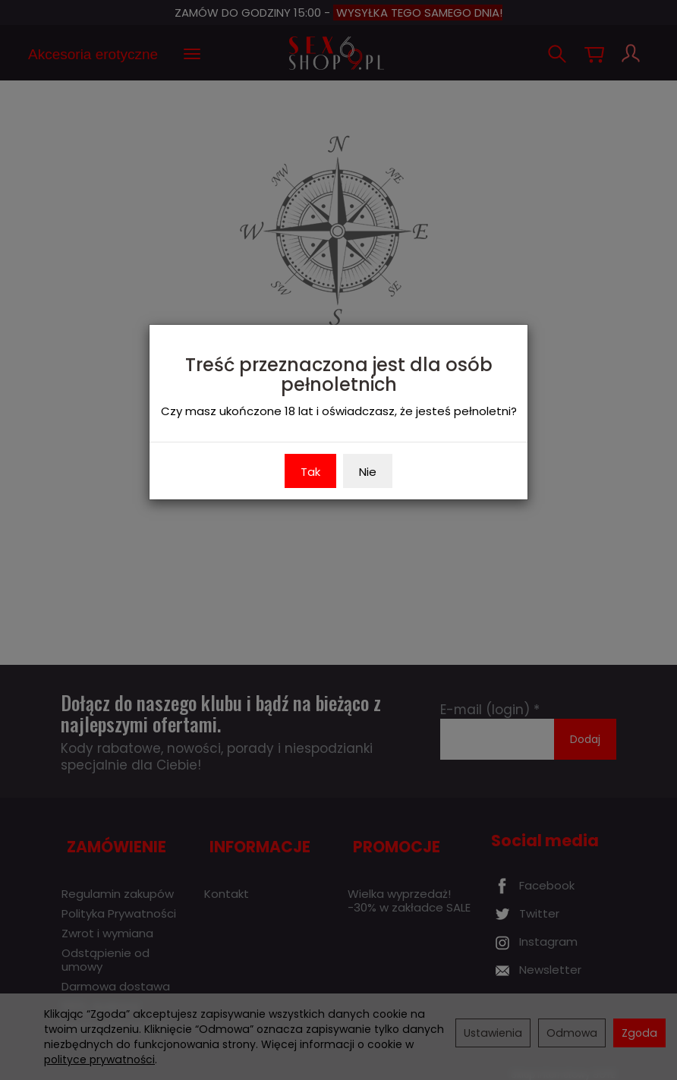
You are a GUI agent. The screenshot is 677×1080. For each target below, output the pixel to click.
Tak (310, 472)
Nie (367, 472)
